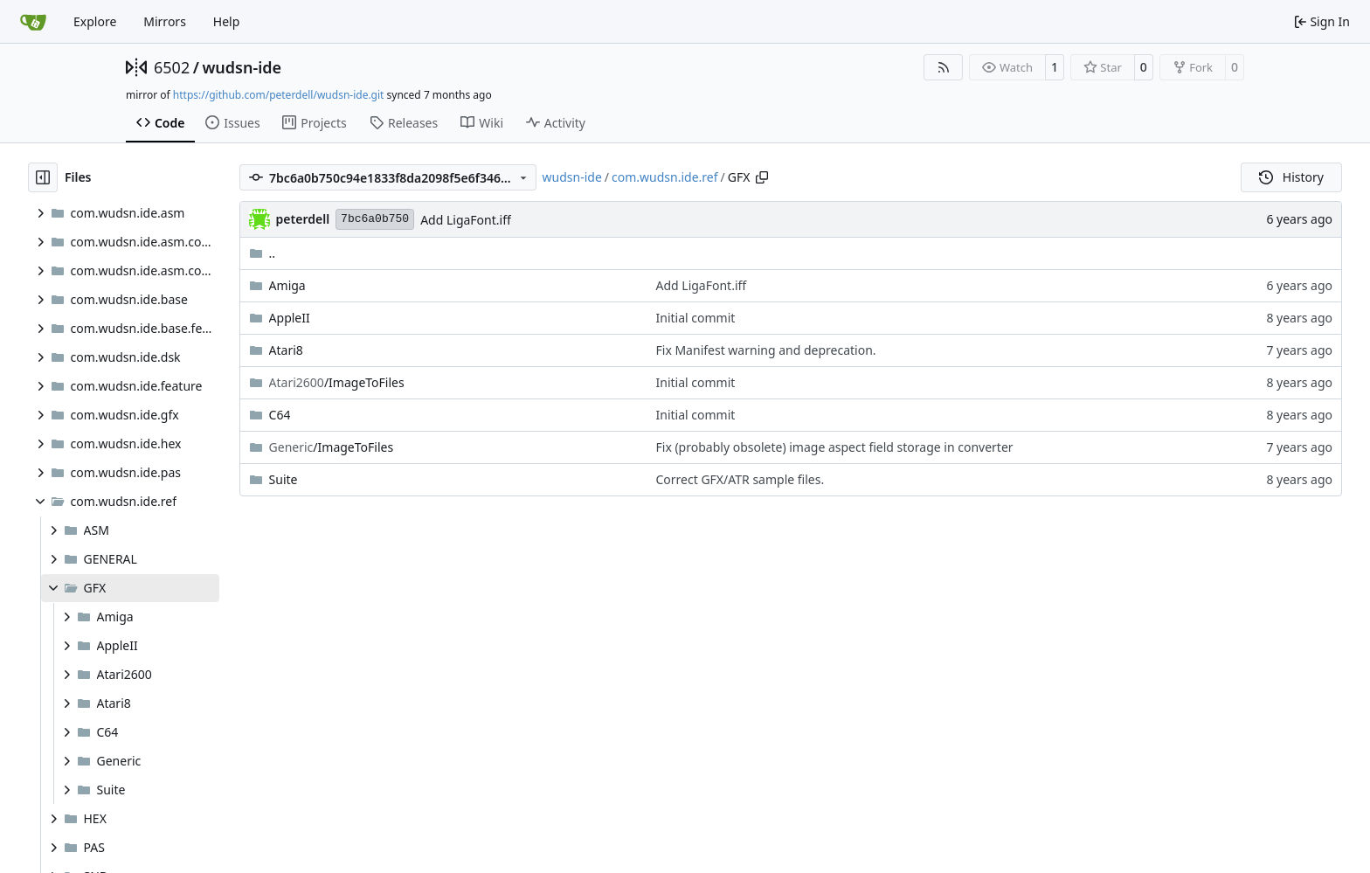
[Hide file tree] (43, 177)
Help (226, 21)
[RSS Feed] (944, 67)
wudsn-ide (241, 67)
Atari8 (286, 350)
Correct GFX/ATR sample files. (740, 479)
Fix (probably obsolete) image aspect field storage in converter (835, 447)
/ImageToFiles (337, 382)
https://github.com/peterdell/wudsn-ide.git (278, 94)
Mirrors (164, 21)
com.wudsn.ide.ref (665, 177)
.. (262, 253)
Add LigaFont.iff (465, 219)
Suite (283, 479)
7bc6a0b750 (375, 218)
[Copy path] (762, 177)
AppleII (289, 317)
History (1291, 177)
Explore (94, 21)
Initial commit (696, 317)
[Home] (33, 22)
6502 (172, 67)
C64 (280, 414)
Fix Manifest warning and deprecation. (766, 350)
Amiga (287, 285)
